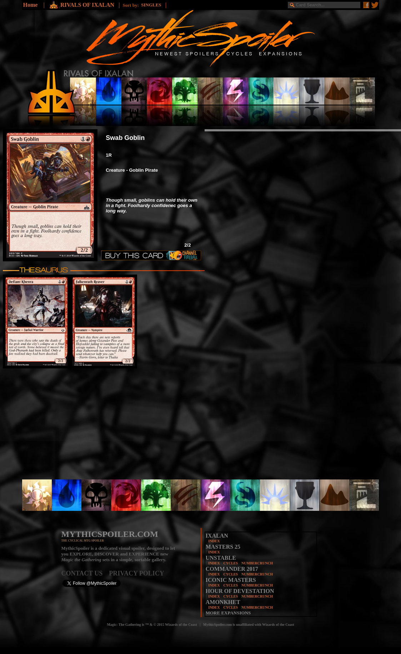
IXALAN (217, 536)
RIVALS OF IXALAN (88, 5)
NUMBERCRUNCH (257, 563)
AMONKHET (223, 602)
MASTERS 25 (223, 547)
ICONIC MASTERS (231, 580)
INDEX (214, 541)
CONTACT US (85, 573)
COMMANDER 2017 (232, 569)
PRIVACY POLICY (136, 573)
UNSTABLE (221, 558)
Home (30, 5)
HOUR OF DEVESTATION (240, 591)
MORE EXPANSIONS (228, 612)
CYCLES (230, 563)
